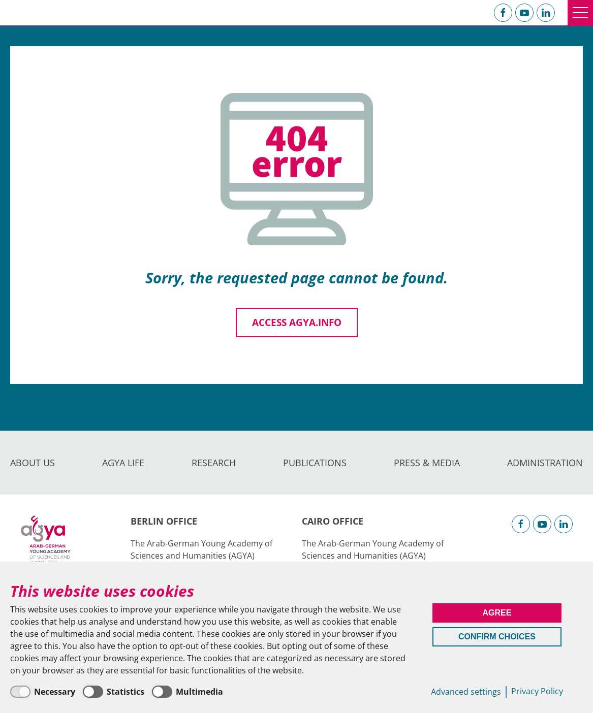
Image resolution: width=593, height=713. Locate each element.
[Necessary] (42, 692)
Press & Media (427, 463)
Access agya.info (296, 322)
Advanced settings (466, 691)
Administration (545, 463)
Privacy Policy (537, 691)
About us (32, 463)
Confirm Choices (497, 636)
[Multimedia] (187, 692)
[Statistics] (113, 692)
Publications (315, 463)
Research (214, 463)
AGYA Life (123, 463)
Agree (496, 612)
